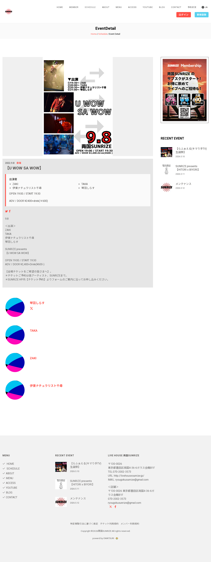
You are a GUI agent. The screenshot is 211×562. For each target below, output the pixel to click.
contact (176, 7)
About (105, 7)
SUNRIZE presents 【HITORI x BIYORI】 (188, 168)
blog (162, 7)
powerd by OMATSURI (105, 538)
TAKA (33, 330)
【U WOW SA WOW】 (24, 168)
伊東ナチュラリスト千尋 (46, 385)
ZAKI (33, 358)
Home (60, 7)
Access (132, 7)
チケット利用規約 (109, 523)
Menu (119, 7)
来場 (18, 163)
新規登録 (201, 14)
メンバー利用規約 (130, 523)
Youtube (148, 7)
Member (73, 7)
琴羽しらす (37, 303)
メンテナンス (183, 183)
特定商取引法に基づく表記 (84, 523)
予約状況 (192, 7)
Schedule (102, 34)
